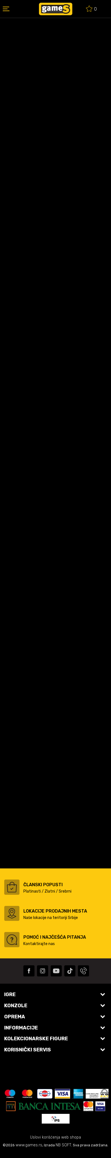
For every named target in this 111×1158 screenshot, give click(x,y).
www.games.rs (29, 1145)
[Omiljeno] (91, 9)
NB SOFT (63, 1145)
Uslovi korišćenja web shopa (55, 1137)
